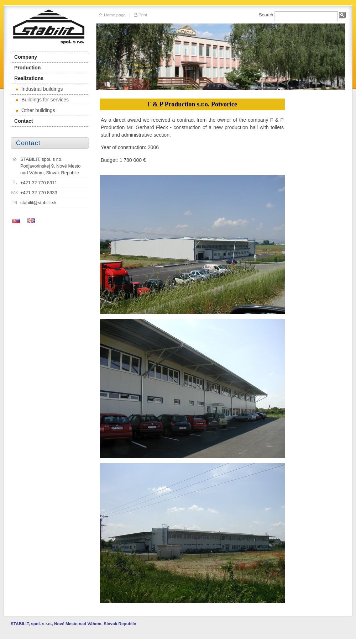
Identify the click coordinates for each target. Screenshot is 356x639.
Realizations (28, 78)
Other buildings (35, 110)
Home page (115, 14)
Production (27, 67)
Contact (23, 121)
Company (25, 57)
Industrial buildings (39, 89)
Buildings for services (42, 99)
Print (142, 14)
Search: (266, 14)
